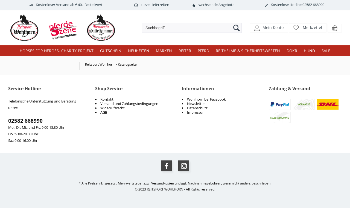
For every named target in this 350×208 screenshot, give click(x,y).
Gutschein (110, 50)
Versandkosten (162, 183)
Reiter (185, 50)
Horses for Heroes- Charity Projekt (57, 50)
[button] (269, 27)
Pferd (203, 50)
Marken (164, 50)
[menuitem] (218, 99)
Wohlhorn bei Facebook (206, 99)
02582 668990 (25, 120)
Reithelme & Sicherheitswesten (248, 50)
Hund (309, 50)
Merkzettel (312, 27)
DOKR (292, 50)
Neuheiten (138, 50)
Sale (326, 50)
